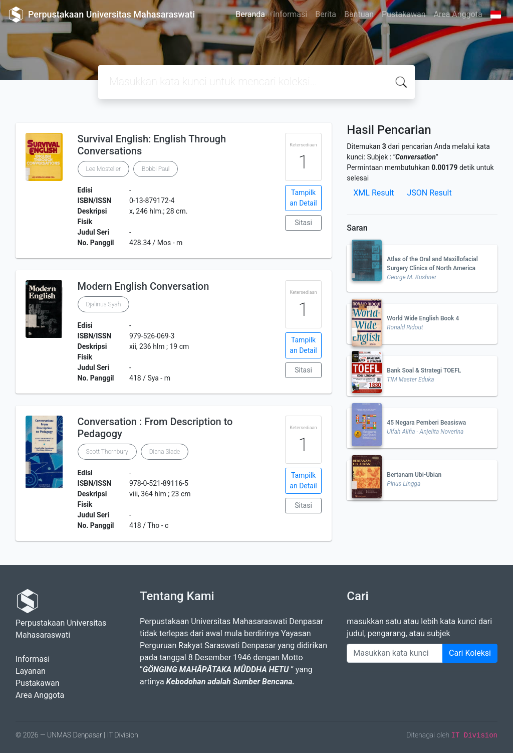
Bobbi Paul (155, 168)
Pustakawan (403, 14)
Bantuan (359, 14)
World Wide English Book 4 (423, 318)
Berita (325, 14)
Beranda (250, 14)
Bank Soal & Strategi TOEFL (424, 370)
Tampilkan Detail (303, 198)
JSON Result (429, 193)
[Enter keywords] (395, 653)
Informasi (290, 14)
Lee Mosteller (103, 168)
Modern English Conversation (143, 286)
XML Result (373, 193)
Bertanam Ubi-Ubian (414, 474)
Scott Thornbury (107, 451)
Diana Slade (164, 451)
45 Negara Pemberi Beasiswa (426, 422)
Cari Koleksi (470, 653)
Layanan (31, 671)
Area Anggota (458, 14)
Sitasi (303, 223)
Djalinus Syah (103, 304)
